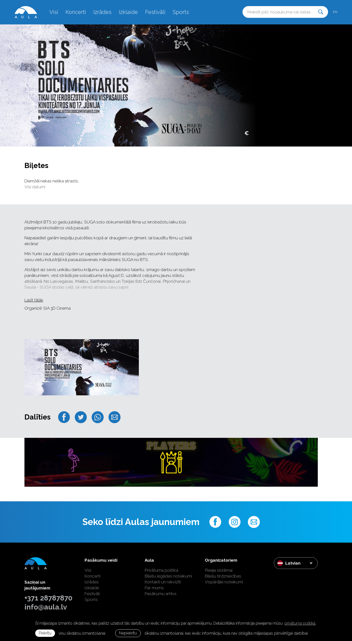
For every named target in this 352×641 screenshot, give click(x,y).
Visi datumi (34, 186)
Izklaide (128, 12)
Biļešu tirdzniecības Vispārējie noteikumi (224, 579)
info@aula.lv (45, 607)
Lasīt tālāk (33, 300)
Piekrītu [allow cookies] (45, 633)
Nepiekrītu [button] (128, 633)
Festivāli (155, 12)
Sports (181, 12)
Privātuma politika (161, 570)
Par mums (154, 587)
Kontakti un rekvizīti (163, 581)
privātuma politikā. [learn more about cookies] (300, 623)
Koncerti (76, 12)
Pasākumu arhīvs (160, 593)
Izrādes (102, 12)
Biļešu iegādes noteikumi (168, 576)
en (335, 12)
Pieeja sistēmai (218, 570)
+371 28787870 (48, 598)
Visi (53, 12)
